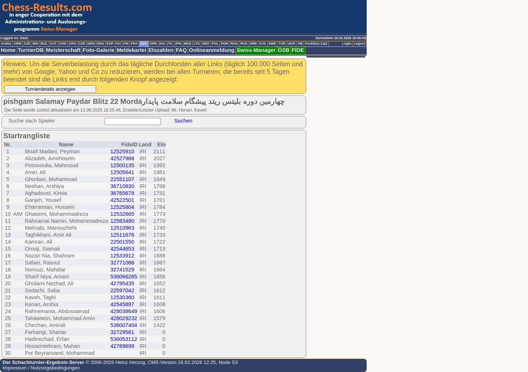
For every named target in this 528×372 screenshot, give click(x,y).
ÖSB (284, 50)
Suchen (183, 121)
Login (346, 43)
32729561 (122, 332)
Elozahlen (160, 50)
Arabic (6, 43)
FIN (125, 43)
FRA (134, 43)
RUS (243, 43)
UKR (291, 43)
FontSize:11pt (316, 43)
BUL (44, 43)
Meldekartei (131, 50)
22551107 (122, 179)
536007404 (123, 325)
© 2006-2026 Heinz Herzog (114, 362)
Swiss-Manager (256, 50)
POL (215, 43)
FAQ (181, 50)
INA (162, 43)
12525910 (122, 151)
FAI (118, 43)
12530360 (122, 297)
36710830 (122, 186)
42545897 (122, 304)
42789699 (122, 346)
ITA (169, 43)
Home (8, 50)
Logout (359, 43)
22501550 (122, 242)
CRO (72, 43)
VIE (299, 43)
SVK (262, 43)
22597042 (122, 290)
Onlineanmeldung (211, 50)
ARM (17, 43)
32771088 (122, 263)
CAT (53, 43)
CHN (62, 43)
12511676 (122, 235)
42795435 (122, 283)
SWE (272, 43)
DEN (91, 43)
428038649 (123, 311)
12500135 (122, 165)
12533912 (122, 256)
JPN (178, 43)
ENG (100, 43)
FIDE (298, 50)
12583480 (122, 221)
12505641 (122, 172)
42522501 (122, 200)
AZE (26, 43)
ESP (109, 43)
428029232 (123, 318)
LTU (197, 43)
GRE (153, 43)
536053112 (123, 339)
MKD (187, 43)
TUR (281, 43)
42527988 (122, 158)
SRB (253, 43)
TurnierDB (31, 50)
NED (205, 43)
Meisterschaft (63, 50)
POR (224, 43)
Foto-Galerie (98, 50)
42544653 (122, 249)
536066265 (123, 276)
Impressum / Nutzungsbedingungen (41, 368)
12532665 (122, 214)
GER (143, 43)
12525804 (122, 207)
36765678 (122, 193)
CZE (81, 43)
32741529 (122, 270)
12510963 (122, 228)
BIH (35, 43)
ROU (234, 43)
